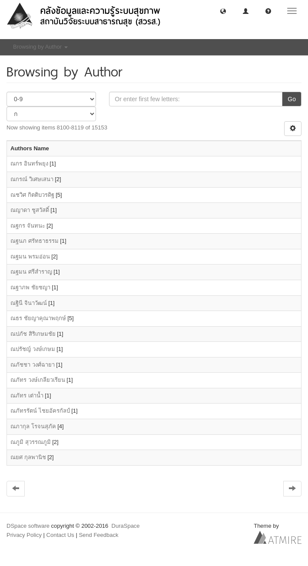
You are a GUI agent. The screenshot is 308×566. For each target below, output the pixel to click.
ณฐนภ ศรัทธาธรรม (34, 241)
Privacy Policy (24, 535)
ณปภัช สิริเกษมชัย (33, 334)
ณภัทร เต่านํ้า (26, 395)
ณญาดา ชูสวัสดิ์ (29, 210)
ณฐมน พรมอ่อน (30, 256)
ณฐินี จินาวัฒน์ (28, 303)
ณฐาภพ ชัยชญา (30, 287)
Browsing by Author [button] (40, 46)
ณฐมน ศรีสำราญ (31, 271)
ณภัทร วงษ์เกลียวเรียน (37, 380)
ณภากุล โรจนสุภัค (33, 426)
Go (292, 99)
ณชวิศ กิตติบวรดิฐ (32, 195)
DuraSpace (126, 526)
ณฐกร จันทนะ (27, 225)
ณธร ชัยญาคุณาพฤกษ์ (38, 318)
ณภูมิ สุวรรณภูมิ (30, 442)
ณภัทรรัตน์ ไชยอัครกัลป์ (40, 410)
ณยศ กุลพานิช (28, 457)
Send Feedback (98, 535)
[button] (223, 10)
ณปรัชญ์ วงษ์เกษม (32, 349)
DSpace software (28, 526)
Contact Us (60, 535)
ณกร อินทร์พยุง (29, 163)
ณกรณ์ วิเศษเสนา (31, 179)
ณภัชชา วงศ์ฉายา (32, 364)
